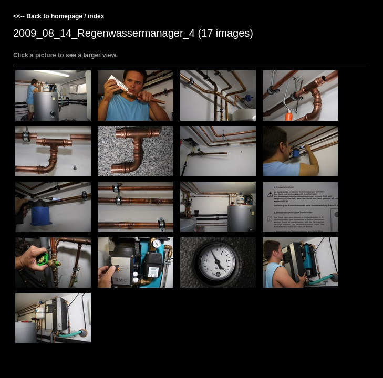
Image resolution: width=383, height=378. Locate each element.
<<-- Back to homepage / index (58, 16)
